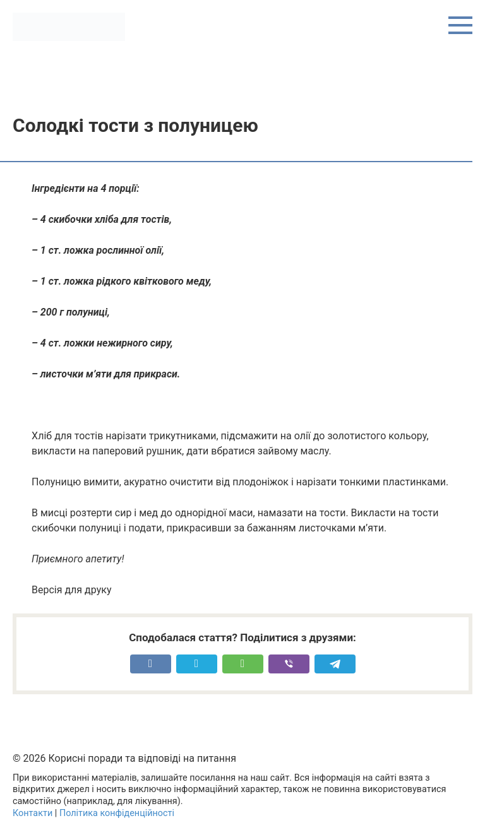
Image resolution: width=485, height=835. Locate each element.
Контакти (32, 813)
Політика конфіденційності (116, 813)
